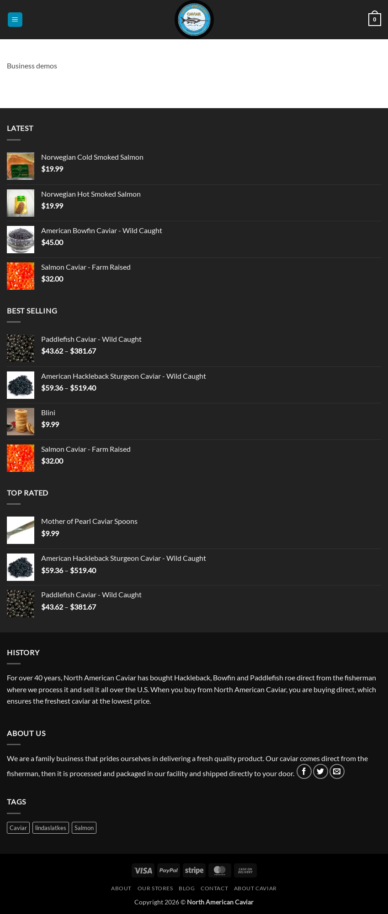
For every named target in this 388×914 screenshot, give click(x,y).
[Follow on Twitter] (320, 771)
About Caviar (255, 888)
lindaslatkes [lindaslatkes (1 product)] (50, 827)
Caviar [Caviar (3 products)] (18, 827)
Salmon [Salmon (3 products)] (84, 827)
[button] (15, 19)
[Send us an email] (337, 771)
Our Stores (155, 888)
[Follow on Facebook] (304, 771)
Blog (187, 888)
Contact (214, 888)
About (121, 888)
